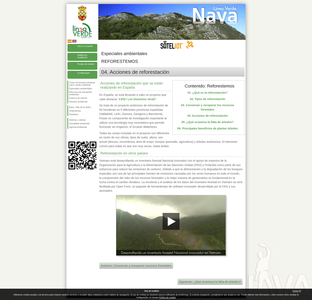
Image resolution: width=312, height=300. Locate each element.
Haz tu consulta (85, 46)
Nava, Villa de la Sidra (80, 107)
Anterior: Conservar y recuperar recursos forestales (136, 265)
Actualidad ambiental (79, 123)
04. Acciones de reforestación (207, 115)
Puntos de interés (86, 64)
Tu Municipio (83, 73)
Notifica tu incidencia (82, 56)
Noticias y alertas (77, 120)
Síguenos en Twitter (76, 135)
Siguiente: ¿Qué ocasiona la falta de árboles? (210, 281)
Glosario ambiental (78, 101)
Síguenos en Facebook (69, 135)
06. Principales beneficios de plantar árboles (207, 128)
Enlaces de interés (78, 98)
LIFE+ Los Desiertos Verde (137, 99)
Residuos (73, 114)
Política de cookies (167, 297)
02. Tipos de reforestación (207, 99)
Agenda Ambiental (78, 127)
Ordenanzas (75, 111)
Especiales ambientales (80, 88)
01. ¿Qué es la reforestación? (208, 92)
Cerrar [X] (296, 291)
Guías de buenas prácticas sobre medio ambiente (82, 83)
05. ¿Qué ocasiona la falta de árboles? (207, 122)
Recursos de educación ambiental (80, 93)
